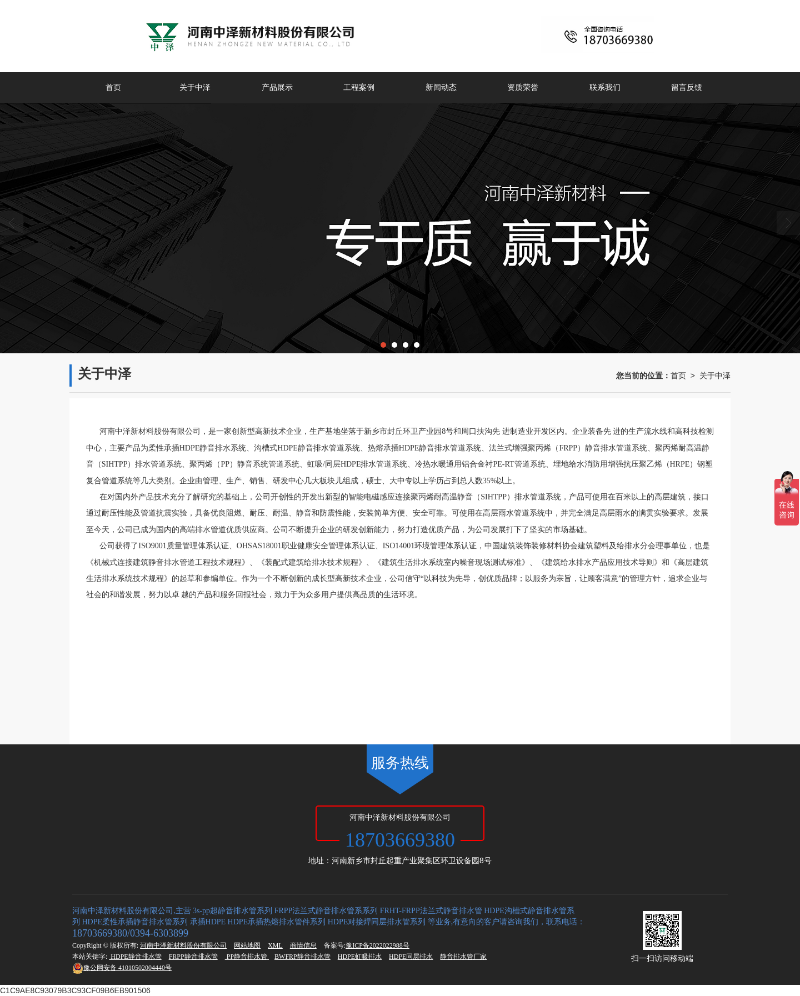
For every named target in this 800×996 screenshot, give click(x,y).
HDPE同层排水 (411, 956)
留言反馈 (686, 87)
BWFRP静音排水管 (302, 956)
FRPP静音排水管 (193, 956)
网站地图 (247, 945)
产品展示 (277, 87)
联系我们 (605, 87)
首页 (113, 87)
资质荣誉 (522, 87)
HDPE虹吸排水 (360, 956)
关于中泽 (195, 87)
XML (275, 945)
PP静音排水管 (247, 956)
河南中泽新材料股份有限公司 (183, 945)
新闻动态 (441, 87)
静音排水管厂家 (463, 956)
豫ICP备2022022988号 (377, 945)
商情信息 (303, 945)
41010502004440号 (122, 968)
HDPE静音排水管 (135, 956)
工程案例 (358, 87)
